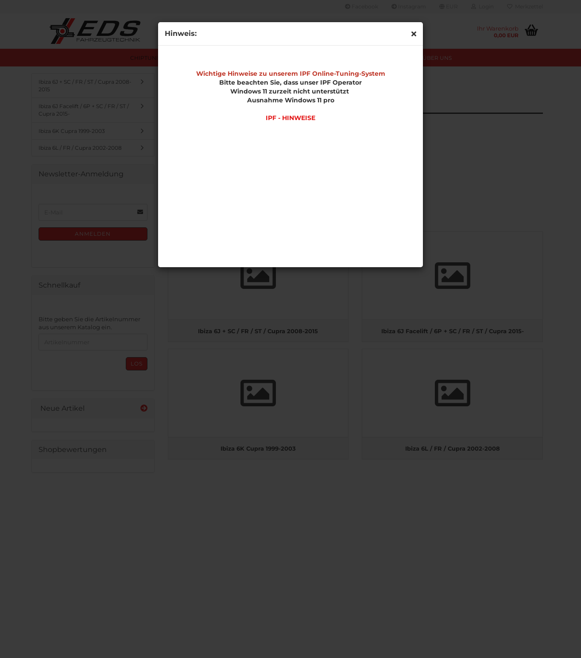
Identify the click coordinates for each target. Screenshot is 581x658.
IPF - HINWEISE (290, 118)
